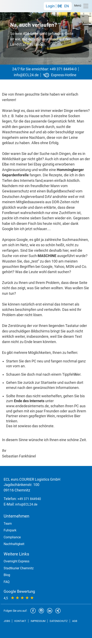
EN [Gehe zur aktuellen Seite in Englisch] (66, 6)
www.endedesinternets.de (27, 406)
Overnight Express (16, 561)
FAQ (7, 582)
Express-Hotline (63, 75)
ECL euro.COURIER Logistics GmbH (13, 6)
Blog (7, 575)
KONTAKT (20, 621)
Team (8, 523)
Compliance (12, 537)
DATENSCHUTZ (59, 621)
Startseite (49, 383)
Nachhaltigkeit (14, 544)
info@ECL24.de (26, 75)
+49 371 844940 (29, 499)
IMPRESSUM (38, 621)
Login (50, 6)
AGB (74, 621)
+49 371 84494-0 (63, 69)
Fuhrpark (10, 530)
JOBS (7, 621)
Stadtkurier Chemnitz (19, 568)
